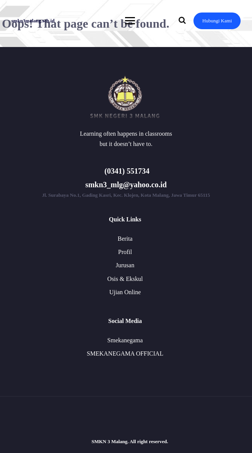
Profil (125, 252)
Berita (124, 238)
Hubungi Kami (217, 21)
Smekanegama (125, 340)
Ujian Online (125, 292)
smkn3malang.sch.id (32, 21)
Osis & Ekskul (125, 279)
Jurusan (125, 265)
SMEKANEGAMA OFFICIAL (125, 353)
